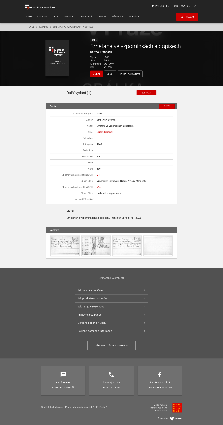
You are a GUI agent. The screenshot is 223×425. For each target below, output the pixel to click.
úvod (32, 27)
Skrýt (167, 106)
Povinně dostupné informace (95, 330)
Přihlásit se (160, 6)
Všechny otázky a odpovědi (111, 345)
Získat (96, 74)
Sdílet (110, 74)
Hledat (187, 17)
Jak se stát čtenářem (90, 290)
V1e (99, 187)
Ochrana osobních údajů (92, 322)
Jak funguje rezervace (91, 306)
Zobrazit (146, 93)
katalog (43, 27)
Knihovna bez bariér (89, 314)
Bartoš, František (101, 52)
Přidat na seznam (130, 74)
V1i (98, 175)
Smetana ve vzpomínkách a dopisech (74, 27)
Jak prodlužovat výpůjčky (93, 298)
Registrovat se (181, 6)
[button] (57, 58)
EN (195, 6)
